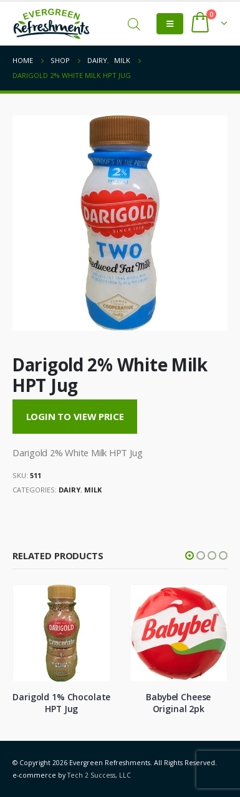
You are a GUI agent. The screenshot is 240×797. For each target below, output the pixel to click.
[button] (189, 555)
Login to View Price (75, 416)
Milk (93, 489)
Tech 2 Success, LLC (99, 775)
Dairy (69, 489)
